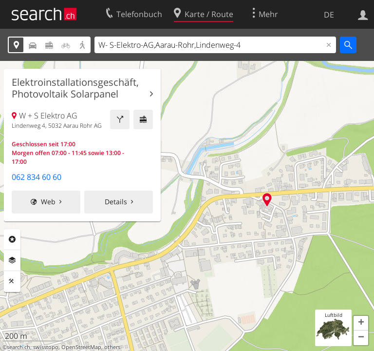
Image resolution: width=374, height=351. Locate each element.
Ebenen (12, 260)
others (112, 347)
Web (48, 201)
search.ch (18, 347)
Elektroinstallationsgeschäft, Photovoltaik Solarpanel (75, 88)
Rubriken (12, 239)
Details (116, 201)
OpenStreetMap (81, 347)
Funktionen (12, 281)
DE (329, 14)
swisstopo (45, 347)
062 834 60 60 (36, 177)
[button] (361, 323)
